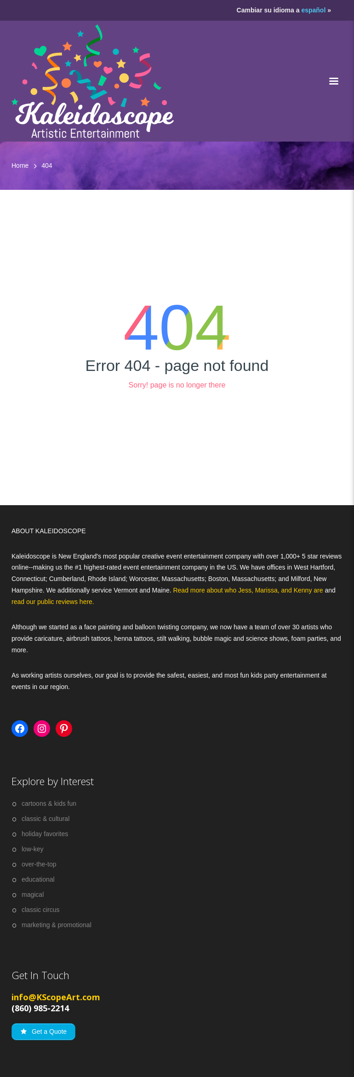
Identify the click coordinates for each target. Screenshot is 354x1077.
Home (20, 165)
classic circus (40, 909)
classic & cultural (45, 818)
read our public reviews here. (52, 601)
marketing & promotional (56, 925)
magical (33, 894)
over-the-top (39, 864)
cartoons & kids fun (49, 803)
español (313, 10)
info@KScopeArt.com (55, 997)
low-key (32, 849)
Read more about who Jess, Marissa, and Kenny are (249, 590)
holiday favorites (45, 834)
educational (38, 879)
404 (46, 165)
